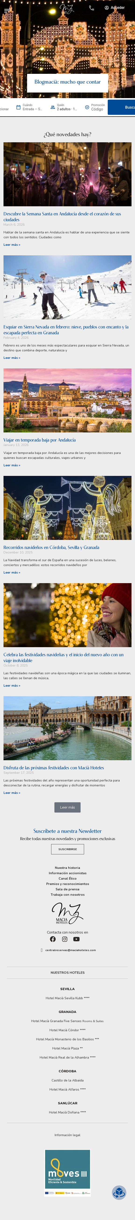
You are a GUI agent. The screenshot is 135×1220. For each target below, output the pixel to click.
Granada (67, 1012)
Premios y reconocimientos (67, 884)
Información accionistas (67, 873)
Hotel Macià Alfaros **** (68, 1089)
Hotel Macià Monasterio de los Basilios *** (67, 1039)
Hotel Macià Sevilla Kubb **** (67, 998)
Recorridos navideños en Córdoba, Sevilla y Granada (51, 547)
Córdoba (67, 1071)
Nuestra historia (67, 868)
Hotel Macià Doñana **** (67, 1112)
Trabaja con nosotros (68, 894)
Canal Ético (68, 878)
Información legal (67, 1135)
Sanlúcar (67, 1103)
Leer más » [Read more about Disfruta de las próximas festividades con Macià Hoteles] (12, 793)
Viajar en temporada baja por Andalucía (40, 440)
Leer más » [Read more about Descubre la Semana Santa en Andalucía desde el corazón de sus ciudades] (12, 245)
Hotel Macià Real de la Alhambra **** (68, 1057)
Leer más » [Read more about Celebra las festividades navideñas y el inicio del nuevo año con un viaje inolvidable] (12, 685)
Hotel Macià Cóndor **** (67, 1030)
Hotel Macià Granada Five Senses (67, 1021)
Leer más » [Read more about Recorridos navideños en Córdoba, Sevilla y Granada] (12, 572)
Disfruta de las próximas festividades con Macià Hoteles (54, 768)
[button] (67, 807)
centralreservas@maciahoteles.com (70, 950)
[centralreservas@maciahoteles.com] (41, 950)
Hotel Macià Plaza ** (67, 1048)
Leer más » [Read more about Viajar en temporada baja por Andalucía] (12, 465)
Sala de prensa (67, 889)
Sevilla (67, 989)
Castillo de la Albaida (68, 1080)
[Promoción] (98, 109)
